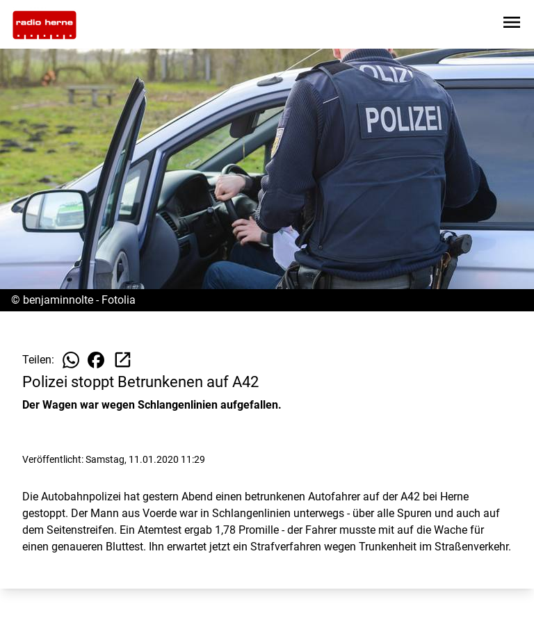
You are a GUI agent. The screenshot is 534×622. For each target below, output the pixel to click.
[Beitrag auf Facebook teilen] (96, 360)
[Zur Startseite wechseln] (44, 25)
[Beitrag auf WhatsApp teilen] (71, 360)
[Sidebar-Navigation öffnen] (512, 24)
